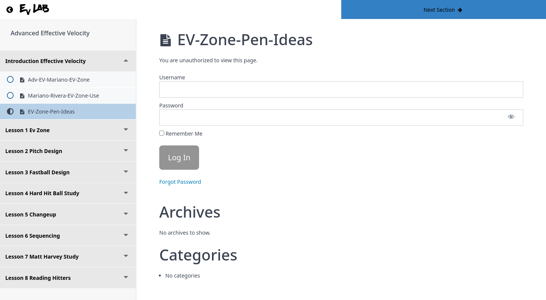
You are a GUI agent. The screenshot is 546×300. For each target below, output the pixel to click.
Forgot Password (180, 181)
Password (171, 105)
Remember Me (180, 133)
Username (172, 77)
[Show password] (511, 117)
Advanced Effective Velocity (50, 33)
